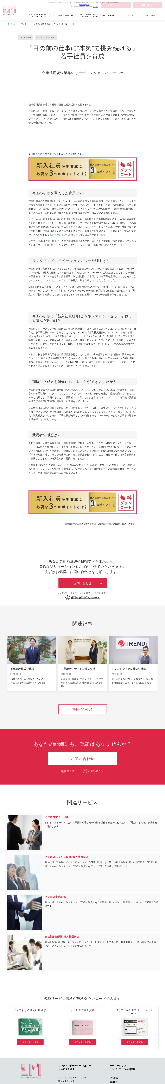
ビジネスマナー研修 (82, 833)
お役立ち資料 (150, 15)
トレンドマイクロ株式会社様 (129, 668)
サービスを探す (63, 15)
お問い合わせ (82, 583)
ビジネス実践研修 (82, 912)
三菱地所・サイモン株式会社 (78, 668)
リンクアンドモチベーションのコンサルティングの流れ (89, 15)
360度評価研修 (82, 952)
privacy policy (84, 5)
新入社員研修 (25, 37)
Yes (94, 7)
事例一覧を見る (82, 709)
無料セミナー (116, 1082)
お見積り (71, 771)
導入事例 (111, 15)
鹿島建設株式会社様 (22, 668)
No (97, 7)
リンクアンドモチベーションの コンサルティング (72, 1079)
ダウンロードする (30, 1042)
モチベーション (58, 234)
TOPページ (11, 24)
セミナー (129, 15)
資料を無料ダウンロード (85, 597)
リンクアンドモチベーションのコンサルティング (39, 15)
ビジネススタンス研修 (45, 37)
